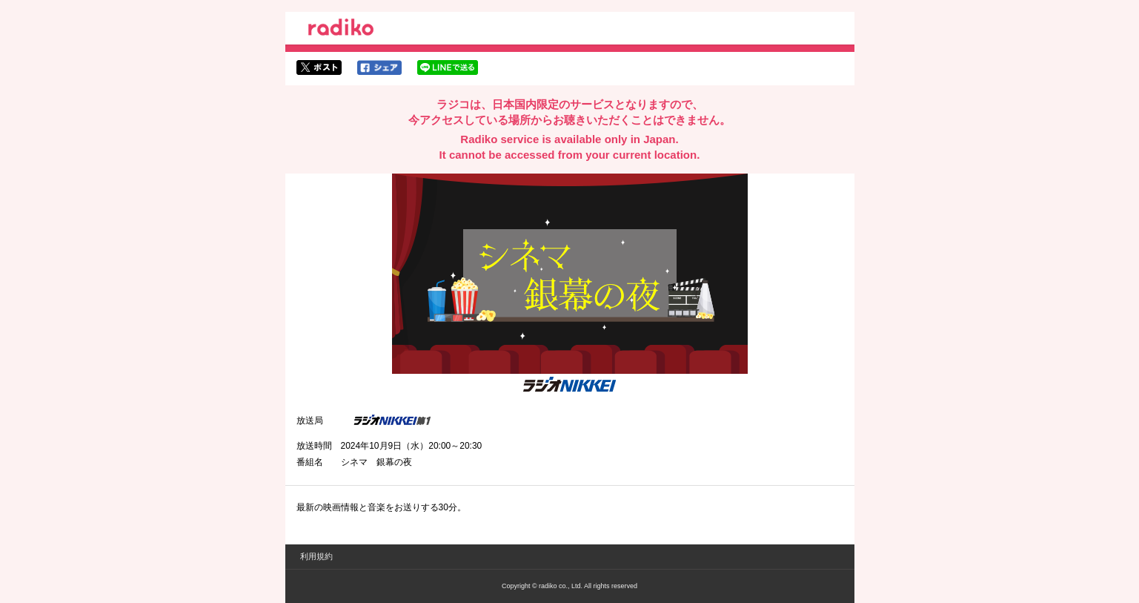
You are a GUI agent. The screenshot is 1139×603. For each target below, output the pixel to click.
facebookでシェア (379, 67)
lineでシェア (447, 67)
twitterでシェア (319, 67)
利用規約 (316, 556)
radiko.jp (340, 30)
